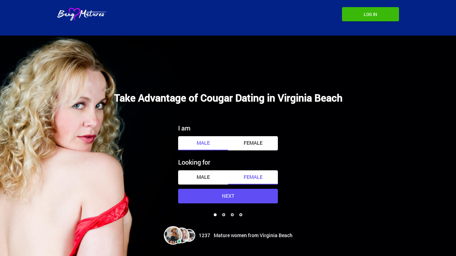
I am (184, 128)
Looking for (194, 162)
